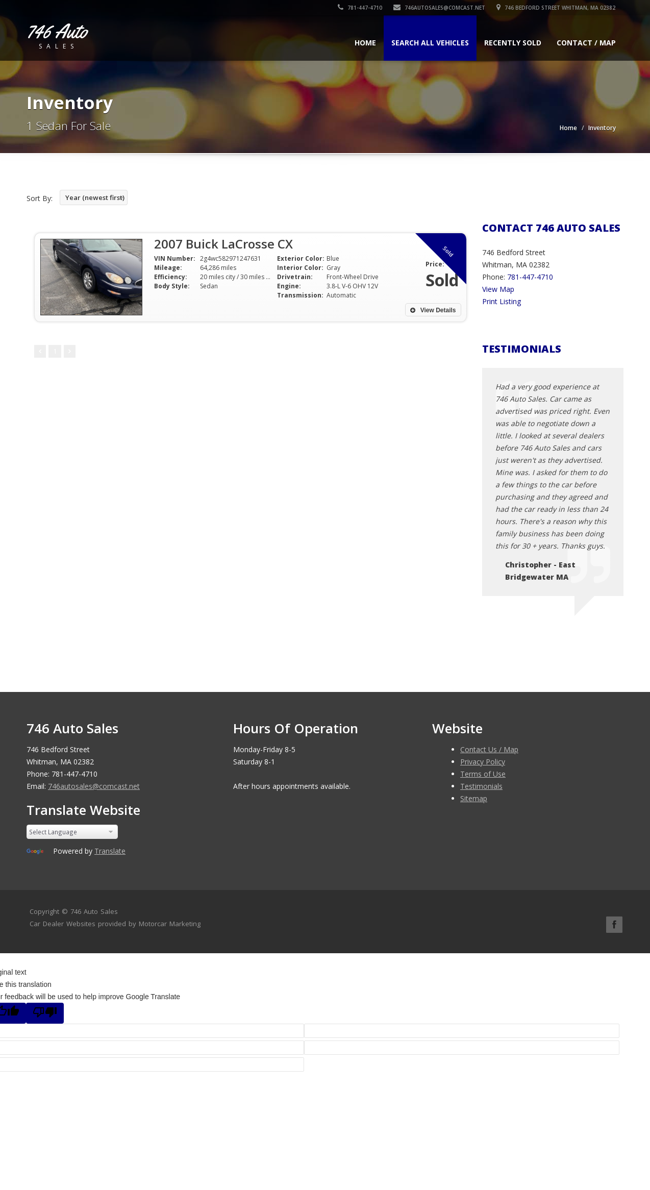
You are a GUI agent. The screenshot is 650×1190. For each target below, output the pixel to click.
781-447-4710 (360, 7)
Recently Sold (512, 42)
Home (365, 42)
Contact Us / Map (489, 749)
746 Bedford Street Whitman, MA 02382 (556, 7)
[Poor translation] (45, 1013)
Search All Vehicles (430, 42)
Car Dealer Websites (62, 923)
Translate (110, 851)
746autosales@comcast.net (440, 7)
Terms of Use (483, 774)
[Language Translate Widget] (72, 832)
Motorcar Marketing (170, 923)
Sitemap (473, 798)
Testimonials (481, 786)
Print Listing (501, 301)
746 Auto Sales (94, 911)
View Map (498, 289)
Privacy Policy (482, 761)
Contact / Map (586, 42)
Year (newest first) (94, 197)
